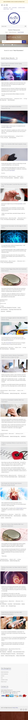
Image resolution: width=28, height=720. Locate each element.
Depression (3, 311)
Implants (21, 177)
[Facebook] (21, 709)
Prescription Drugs (12, 605)
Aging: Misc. (4, 100)
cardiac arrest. (9, 127)
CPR (7, 137)
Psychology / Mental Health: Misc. (15, 309)
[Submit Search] (24, 41)
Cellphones (4, 651)
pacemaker (20, 203)
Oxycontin (3, 605)
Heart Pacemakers (11, 100)
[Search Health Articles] (12, 41)
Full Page (25, 98)
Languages (5, 7)
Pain (7, 605)
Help (10, 7)
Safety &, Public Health (20, 655)
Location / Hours (21, 7)
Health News (6, 44)
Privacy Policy (4, 681)
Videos (14, 44)
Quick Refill (14, 7)
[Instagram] (23, 709)
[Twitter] (26, 709)
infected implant (19, 508)
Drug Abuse (10, 603)
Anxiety (19, 307)
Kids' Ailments (23, 393)
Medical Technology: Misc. (11, 219)
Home (6, 32)
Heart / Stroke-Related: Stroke (11, 476)
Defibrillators (16, 177)
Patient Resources (12, 32)
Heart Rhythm (12, 170)
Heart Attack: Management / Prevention (9, 307)
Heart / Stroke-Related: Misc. (7, 515)
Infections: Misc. (8, 517)
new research (8, 342)
